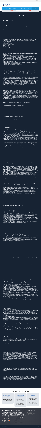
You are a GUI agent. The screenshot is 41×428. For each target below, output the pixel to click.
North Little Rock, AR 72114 (31, 413)
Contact (29, 8)
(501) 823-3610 (36, 4)
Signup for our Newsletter (11, 10)
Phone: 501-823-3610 (30, 414)
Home (3, 8)
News (10, 8)
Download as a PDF (20, 16)
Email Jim (27, 4)
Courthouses (21, 8)
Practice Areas (15, 8)
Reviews (25, 8)
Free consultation (36, 8)
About (7, 8)
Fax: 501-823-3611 (30, 415)
